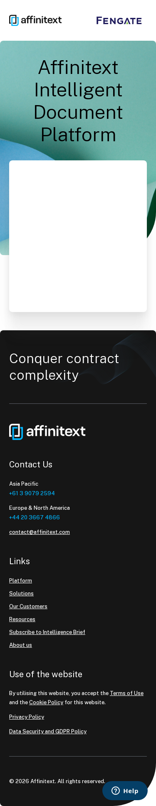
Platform (20, 580)
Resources (22, 619)
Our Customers (28, 606)
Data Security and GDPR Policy (48, 731)
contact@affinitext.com (39, 532)
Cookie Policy (46, 702)
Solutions (21, 593)
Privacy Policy (26, 717)
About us (20, 645)
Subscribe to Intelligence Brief (47, 632)
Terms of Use (127, 693)
